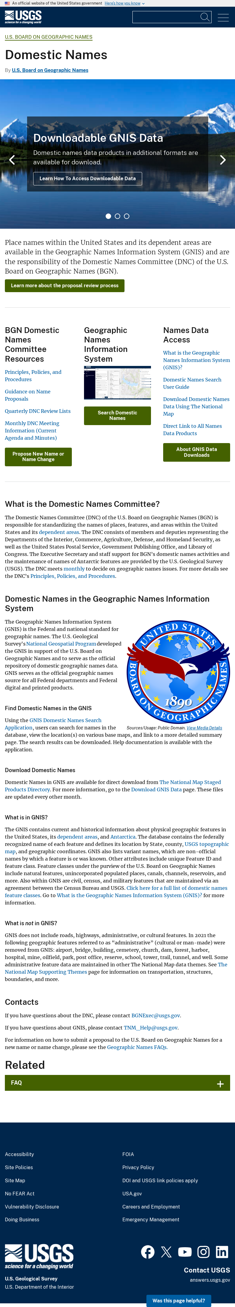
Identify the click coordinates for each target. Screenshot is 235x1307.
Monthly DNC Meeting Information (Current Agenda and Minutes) (32, 430)
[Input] (172, 17)
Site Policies (19, 1167)
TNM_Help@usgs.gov (150, 1028)
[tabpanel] (117, 154)
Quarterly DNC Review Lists (38, 411)
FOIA (128, 1154)
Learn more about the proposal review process (64, 285)
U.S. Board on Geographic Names (49, 37)
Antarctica (122, 837)
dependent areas (59, 532)
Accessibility (19, 1154)
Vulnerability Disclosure (32, 1207)
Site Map (15, 1180)
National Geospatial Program (61, 644)
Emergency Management (150, 1220)
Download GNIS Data (156, 789)
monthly (74, 569)
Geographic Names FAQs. (137, 1047)
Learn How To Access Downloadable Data (88, 178)
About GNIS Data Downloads (196, 452)
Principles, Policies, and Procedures (72, 576)
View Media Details (204, 727)
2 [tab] (117, 216)
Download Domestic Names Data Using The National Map (196, 406)
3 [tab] (126, 216)
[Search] (205, 17)
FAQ (16, 1083)
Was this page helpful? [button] (179, 1301)
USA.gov (132, 1194)
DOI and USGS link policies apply (160, 1180)
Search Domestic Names (117, 415)
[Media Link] (178, 672)
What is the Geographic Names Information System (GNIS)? (196, 360)
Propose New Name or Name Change (38, 456)
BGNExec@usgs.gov (156, 1015)
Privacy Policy (138, 1167)
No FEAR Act (19, 1194)
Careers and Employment (151, 1207)
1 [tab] (108, 216)
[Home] (23, 22)
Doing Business (22, 1220)
